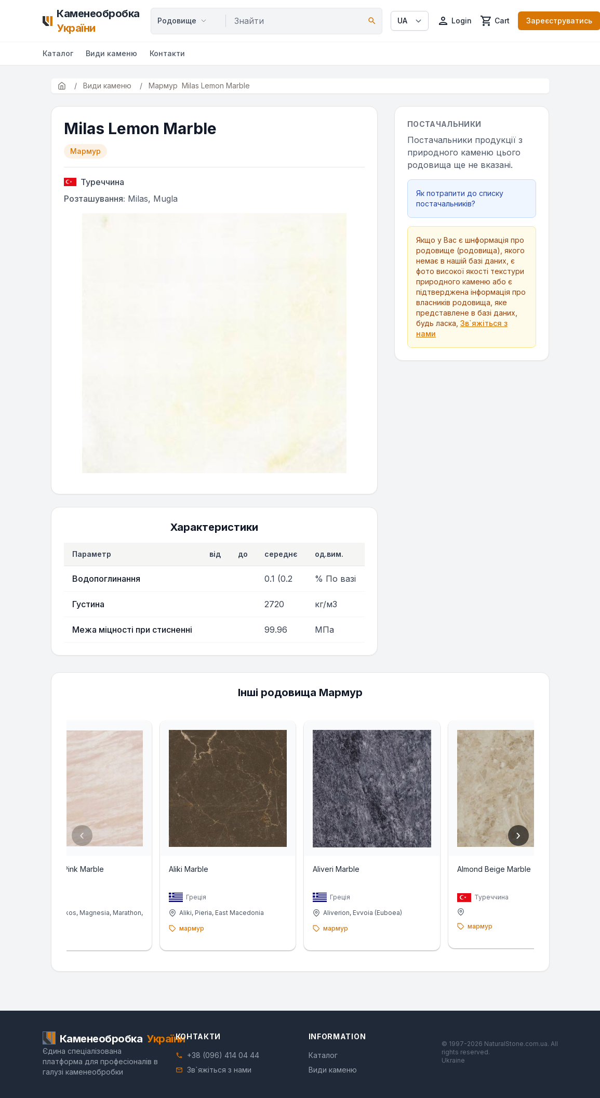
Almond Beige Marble (504, 878)
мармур (28, 938)
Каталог (58, 53)
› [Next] (518, 840)
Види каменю (111, 53)
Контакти (167, 53)
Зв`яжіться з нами (219, 1069)
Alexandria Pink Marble (45, 878)
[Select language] (410, 21)
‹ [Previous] (81, 840)
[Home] (93, 20)
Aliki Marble (179, 878)
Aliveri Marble (336, 878)
